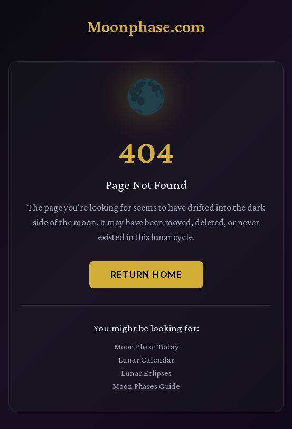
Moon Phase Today (146, 346)
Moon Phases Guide (146, 386)
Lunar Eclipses (146, 372)
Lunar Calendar (146, 359)
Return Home (146, 275)
